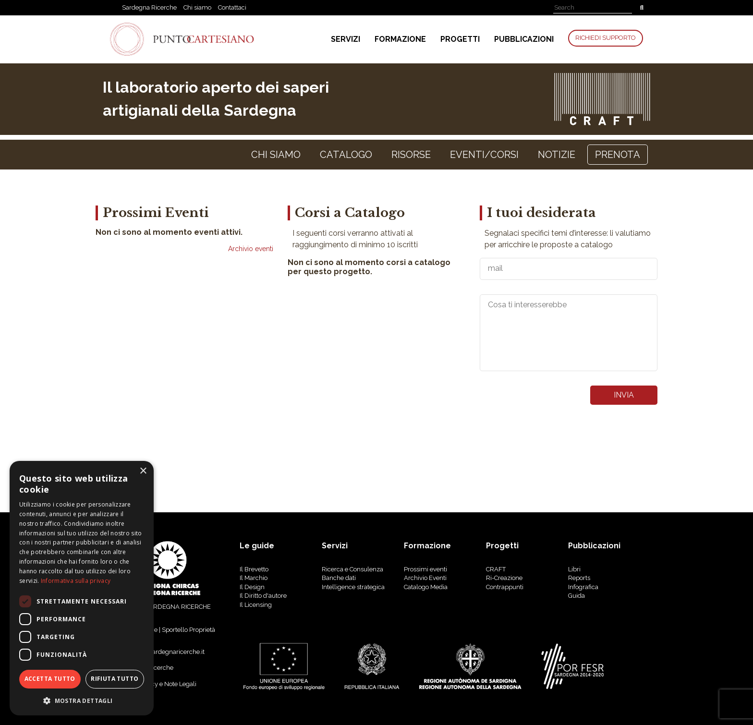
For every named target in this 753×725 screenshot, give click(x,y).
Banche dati (339, 577)
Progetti (460, 39)
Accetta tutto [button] (49, 679)
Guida (576, 595)
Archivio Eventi (425, 577)
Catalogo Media (426, 587)
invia (624, 394)
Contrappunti (504, 587)
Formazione (400, 39)
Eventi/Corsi (484, 154)
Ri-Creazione (504, 577)
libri (574, 569)
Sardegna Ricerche (149, 7)
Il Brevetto (254, 569)
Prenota (617, 154)
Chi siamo (197, 7)
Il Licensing (256, 604)
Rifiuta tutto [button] (114, 679)
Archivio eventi (250, 249)
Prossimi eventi (425, 569)
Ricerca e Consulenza (352, 569)
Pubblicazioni (524, 39)
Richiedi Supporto (605, 37)
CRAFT (496, 569)
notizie (556, 154)
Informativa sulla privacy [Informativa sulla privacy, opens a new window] (76, 581)
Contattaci (232, 7)
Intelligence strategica (353, 587)
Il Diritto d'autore (263, 595)
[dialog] (82, 588)
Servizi (345, 39)
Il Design (252, 587)
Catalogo (346, 154)
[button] (81, 700)
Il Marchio (253, 577)
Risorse (411, 154)
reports (579, 577)
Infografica (583, 587)
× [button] (142, 471)
